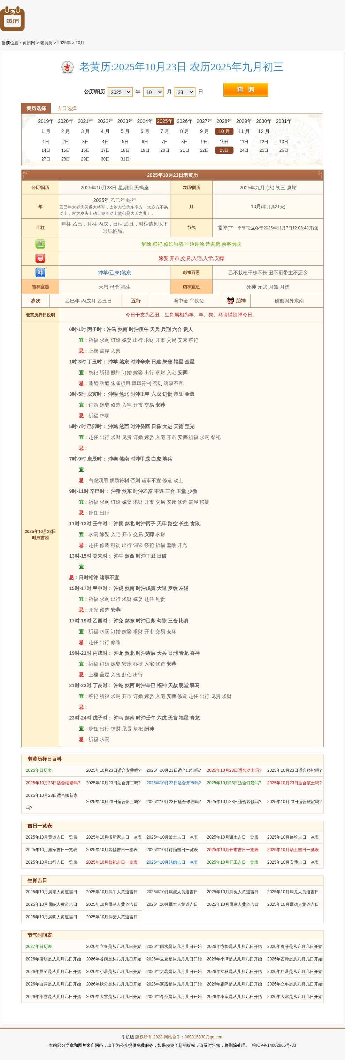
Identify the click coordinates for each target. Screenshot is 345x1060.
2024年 (145, 121)
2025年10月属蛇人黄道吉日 (51, 904)
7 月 (164, 131)
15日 (65, 150)
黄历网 (29, 42)
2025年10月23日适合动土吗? (234, 770)
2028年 (224, 121)
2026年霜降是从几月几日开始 (234, 984)
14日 (45, 150)
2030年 (264, 121)
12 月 (264, 131)
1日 (46, 141)
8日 (185, 141)
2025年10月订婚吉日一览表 (172, 849)
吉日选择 (67, 108)
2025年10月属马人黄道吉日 (112, 904)
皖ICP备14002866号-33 (274, 1045)
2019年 (46, 121)
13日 (283, 141)
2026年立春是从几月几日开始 (113, 946)
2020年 (66, 121)
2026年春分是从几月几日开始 (295, 946)
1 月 (46, 131)
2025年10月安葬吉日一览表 (293, 862)
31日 (125, 159)
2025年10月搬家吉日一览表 (51, 849)
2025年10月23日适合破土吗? (294, 782)
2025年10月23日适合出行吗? (173, 770)
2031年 (284, 121)
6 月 (145, 131)
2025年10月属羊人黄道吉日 (172, 904)
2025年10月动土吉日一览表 (293, 849)
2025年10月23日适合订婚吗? (234, 782)
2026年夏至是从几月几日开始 (53, 971)
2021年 (85, 121)
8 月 (184, 131)
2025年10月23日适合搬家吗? (294, 801)
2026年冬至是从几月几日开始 (174, 996)
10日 (224, 141)
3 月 (85, 131)
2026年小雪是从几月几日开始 (53, 996)
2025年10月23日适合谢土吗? (113, 801)
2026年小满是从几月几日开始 (234, 959)
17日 (105, 150)
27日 (45, 159)
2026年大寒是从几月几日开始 (295, 996)
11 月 (244, 131)
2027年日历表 (39, 946)
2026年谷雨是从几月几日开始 (113, 959)
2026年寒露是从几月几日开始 (174, 984)
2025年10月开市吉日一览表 (233, 849)
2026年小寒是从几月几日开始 (234, 996)
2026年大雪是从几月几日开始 (113, 996)
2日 (65, 141)
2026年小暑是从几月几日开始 (113, 971)
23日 (224, 150)
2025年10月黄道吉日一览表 (51, 837)
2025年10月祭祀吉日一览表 (112, 862)
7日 (165, 141)
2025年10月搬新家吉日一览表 (114, 837)
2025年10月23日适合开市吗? (173, 782)
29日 (85, 159)
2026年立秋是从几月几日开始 (234, 971)
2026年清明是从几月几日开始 (53, 959)
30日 (105, 159)
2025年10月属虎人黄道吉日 (172, 891)
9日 (204, 141)
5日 (125, 141)
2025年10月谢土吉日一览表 (233, 837)
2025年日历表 (39, 770)
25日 (264, 150)
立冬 (255, 228)
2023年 (125, 121)
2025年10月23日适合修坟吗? (173, 801)
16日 (85, 150)
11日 (244, 141)
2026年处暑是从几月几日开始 (295, 971)
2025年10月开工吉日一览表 (233, 862)
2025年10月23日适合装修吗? (234, 801)
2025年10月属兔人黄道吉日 (233, 891)
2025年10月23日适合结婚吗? (53, 782)
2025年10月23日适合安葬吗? (113, 770)
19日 (144, 150)
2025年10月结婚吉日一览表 (172, 862)
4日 (105, 141)
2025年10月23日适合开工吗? (113, 782)
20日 (164, 150)
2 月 (65, 131)
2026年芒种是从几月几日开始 (295, 959)
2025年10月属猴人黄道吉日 (233, 904)
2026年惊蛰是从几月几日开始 (234, 946)
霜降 (223, 227)
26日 (283, 150)
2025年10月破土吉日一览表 (172, 837)
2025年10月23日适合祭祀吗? (294, 770)
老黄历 (46, 42)
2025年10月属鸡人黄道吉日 (293, 904)
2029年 (244, 121)
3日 (85, 141)
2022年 (105, 121)
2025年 (64, 42)
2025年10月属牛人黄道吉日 (112, 891)
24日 (244, 150)
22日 (204, 150)
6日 (145, 141)
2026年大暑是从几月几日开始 (174, 971)
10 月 (224, 131)
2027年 (204, 121)
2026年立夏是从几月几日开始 (174, 959)
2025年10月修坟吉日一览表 (293, 837)
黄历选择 (36, 108)
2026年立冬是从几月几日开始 (295, 984)
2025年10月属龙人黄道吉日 (293, 891)
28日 (65, 159)
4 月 (105, 131)
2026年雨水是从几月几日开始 (174, 946)
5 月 (125, 131)
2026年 (184, 121)
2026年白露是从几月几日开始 (53, 984)
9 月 (204, 131)
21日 (184, 150)
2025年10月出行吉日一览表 (51, 862)
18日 (125, 150)
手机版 (128, 1037)
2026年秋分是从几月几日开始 (113, 984)
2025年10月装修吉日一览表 (112, 849)
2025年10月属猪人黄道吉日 (112, 916)
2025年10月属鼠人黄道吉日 (51, 891)
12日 (264, 141)
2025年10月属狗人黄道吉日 (51, 916)
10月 (80, 42)
